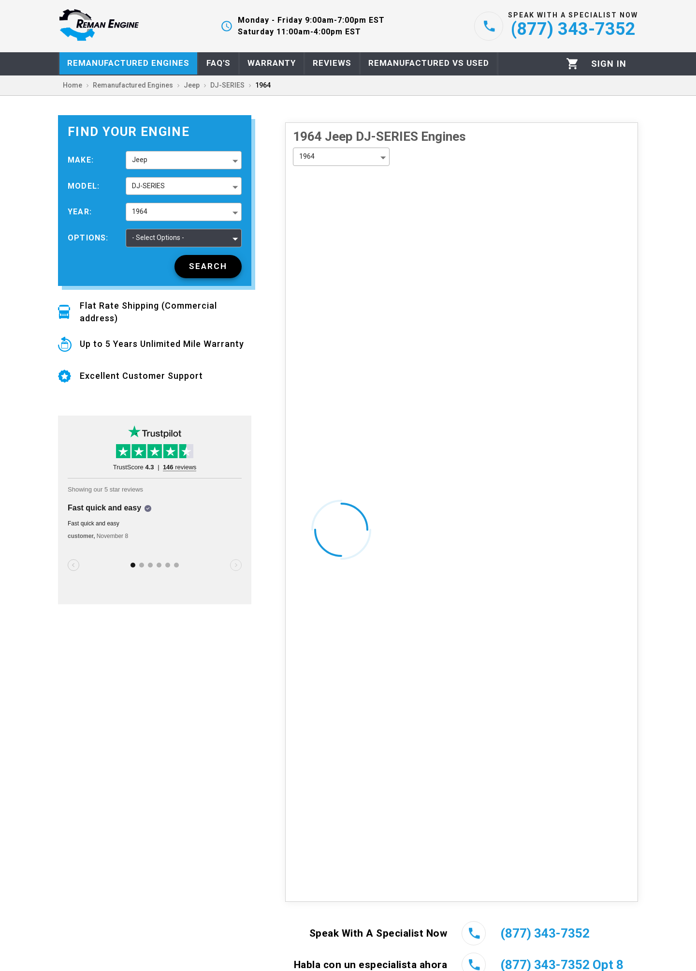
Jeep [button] (139, 160)
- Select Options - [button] (158, 237)
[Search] (208, 266)
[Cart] (572, 64)
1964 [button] (139, 211)
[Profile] (608, 64)
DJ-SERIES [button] (148, 186)
